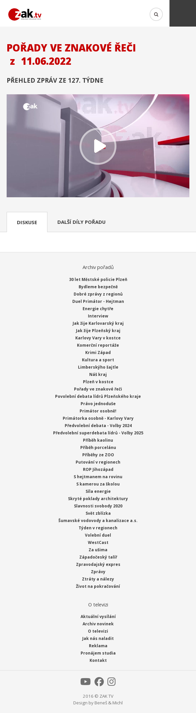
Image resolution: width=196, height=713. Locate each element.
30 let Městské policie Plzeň (98, 279)
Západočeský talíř (98, 557)
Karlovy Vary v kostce (98, 338)
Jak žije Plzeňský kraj (98, 330)
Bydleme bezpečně (98, 287)
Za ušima (98, 550)
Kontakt (98, 660)
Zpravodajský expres (98, 564)
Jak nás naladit (98, 638)
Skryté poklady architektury (98, 498)
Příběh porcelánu (98, 447)
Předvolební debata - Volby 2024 (98, 425)
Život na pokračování (98, 586)
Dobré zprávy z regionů (98, 294)
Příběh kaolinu (98, 440)
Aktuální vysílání (98, 616)
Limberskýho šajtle (98, 367)
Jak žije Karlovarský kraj (98, 323)
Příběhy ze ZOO (98, 455)
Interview (98, 316)
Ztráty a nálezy (98, 579)
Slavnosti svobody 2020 (98, 506)
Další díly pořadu (81, 222)
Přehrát (98, 146)
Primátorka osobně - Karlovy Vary (98, 418)
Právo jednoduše (98, 403)
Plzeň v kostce (98, 382)
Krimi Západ (98, 352)
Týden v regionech (98, 528)
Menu (182, 13)
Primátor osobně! (98, 411)
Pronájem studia (98, 653)
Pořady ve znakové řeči (98, 389)
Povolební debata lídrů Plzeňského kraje (98, 396)
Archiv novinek (98, 624)
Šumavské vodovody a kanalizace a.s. (98, 520)
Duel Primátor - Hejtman (98, 301)
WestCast (98, 542)
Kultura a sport (98, 360)
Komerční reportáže (98, 345)
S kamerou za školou (98, 484)
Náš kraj (98, 374)
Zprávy (98, 572)
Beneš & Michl (109, 703)
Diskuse (27, 222)
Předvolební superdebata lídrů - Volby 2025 (98, 433)
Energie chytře (98, 309)
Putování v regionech (98, 462)
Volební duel (98, 535)
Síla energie (98, 491)
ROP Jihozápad (98, 469)
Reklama (98, 646)
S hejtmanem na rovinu (98, 477)
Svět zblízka (98, 513)
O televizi (98, 631)
